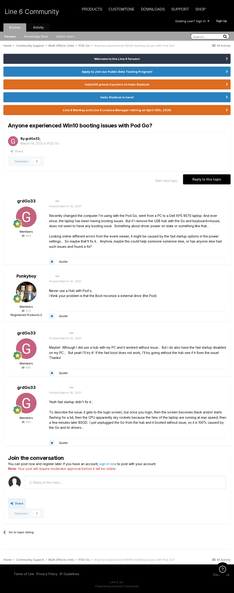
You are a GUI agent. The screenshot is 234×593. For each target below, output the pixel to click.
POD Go (53, 143)
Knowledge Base (36, 36)
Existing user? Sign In (192, 21)
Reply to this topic (206, 179)
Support (180, 9)
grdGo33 (32, 138)
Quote (63, 261)
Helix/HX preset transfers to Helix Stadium (117, 84)
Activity (38, 27)
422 (26, 311)
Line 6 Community (32, 12)
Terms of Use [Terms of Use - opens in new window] (24, 574)
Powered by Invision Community (117, 586)
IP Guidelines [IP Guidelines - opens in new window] (69, 574)
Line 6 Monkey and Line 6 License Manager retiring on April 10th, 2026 (117, 110)
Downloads (153, 9)
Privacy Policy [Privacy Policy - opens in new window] (47, 574)
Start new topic (166, 181)
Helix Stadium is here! (117, 97)
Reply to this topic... (45, 482)
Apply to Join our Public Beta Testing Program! (117, 71)
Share (17, 151)
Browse (15, 27)
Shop (200, 9)
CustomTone (121, 9)
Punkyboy (26, 276)
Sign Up (221, 21)
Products (92, 9)
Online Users (65, 36)
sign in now (107, 464)
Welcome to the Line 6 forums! (117, 59)
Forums (10, 36)
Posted (65, 206)
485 (26, 235)
